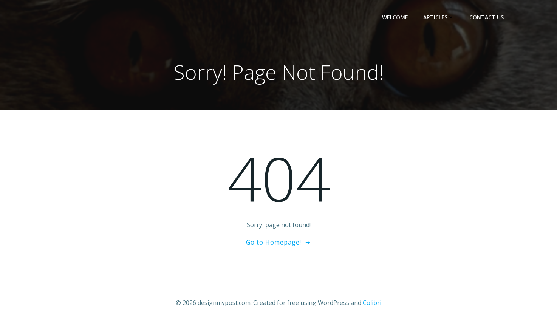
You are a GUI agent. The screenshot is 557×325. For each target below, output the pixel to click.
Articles (438, 17)
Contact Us (486, 17)
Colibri (372, 303)
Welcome (395, 17)
